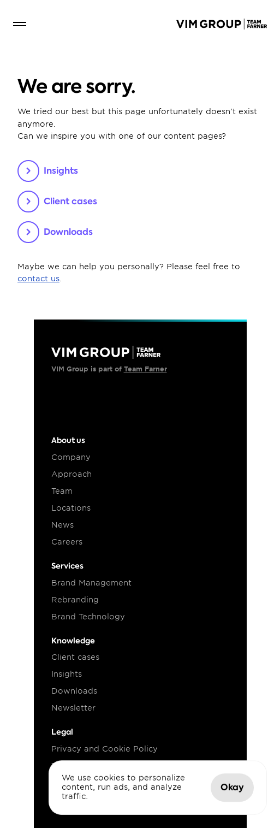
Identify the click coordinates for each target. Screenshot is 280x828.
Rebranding (75, 599)
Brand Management (91, 582)
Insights (66, 674)
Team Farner (145, 369)
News (62, 525)
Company (71, 457)
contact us (38, 278)
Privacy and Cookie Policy (104, 748)
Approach (71, 474)
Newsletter (73, 707)
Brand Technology (88, 616)
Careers (66, 541)
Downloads (74, 691)
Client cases (75, 657)
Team (62, 491)
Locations (71, 508)
